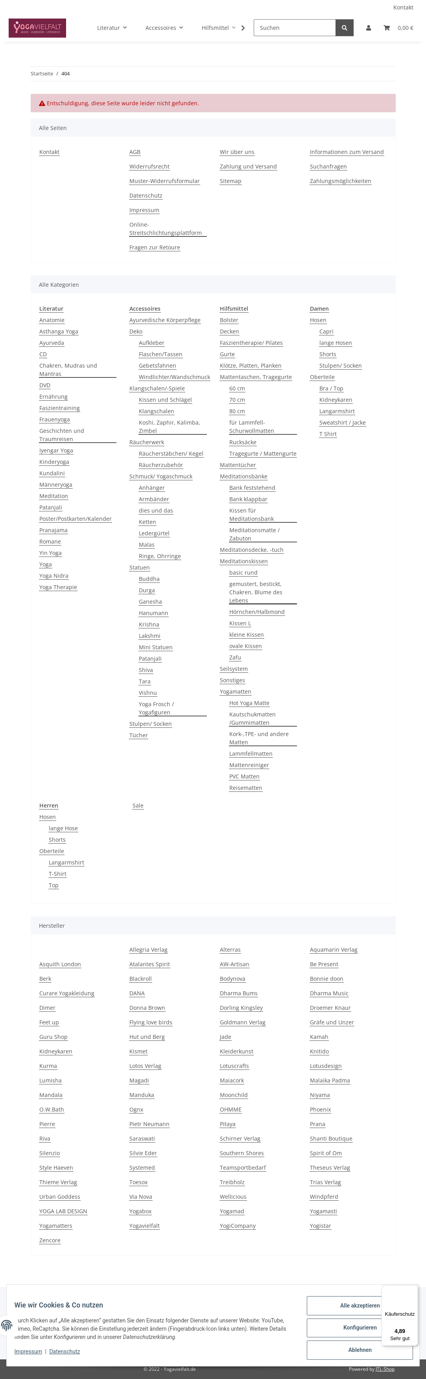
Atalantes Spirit (149, 964)
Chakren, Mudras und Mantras (68, 369)
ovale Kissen (245, 646)
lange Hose (63, 828)
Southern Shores (242, 1153)
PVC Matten (244, 776)
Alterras (230, 949)
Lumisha (50, 1080)
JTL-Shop (385, 1369)
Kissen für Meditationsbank (251, 514)
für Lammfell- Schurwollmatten (251, 426)
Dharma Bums (239, 993)
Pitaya (228, 1124)
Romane (50, 541)
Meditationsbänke (243, 476)
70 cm (237, 399)
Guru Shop (53, 1036)
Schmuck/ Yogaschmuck (160, 476)
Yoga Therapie (58, 587)
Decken (229, 331)
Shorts (327, 354)
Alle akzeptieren (355, 1310)
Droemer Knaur (330, 1007)
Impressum (33, 1355)
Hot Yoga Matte (249, 703)
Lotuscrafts (234, 1066)
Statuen (139, 567)
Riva (44, 1138)
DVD (44, 385)
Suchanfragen (328, 166)
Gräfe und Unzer (332, 1022)
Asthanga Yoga (58, 331)
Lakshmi (149, 635)
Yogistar (320, 1225)
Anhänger (152, 487)
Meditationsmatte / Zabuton (254, 534)
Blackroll (140, 978)
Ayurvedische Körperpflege (165, 320)
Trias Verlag (325, 1182)
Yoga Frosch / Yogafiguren (156, 708)
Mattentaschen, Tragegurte (256, 377)
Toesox (138, 1182)
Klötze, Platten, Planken (251, 365)
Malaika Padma (330, 1080)
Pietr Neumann (149, 1124)
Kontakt (403, 7)
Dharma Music (329, 993)
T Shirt (328, 434)
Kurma (48, 1066)
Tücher (138, 735)
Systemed (142, 1167)
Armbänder (154, 499)
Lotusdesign (326, 1066)
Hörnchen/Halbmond (257, 611)
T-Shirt (57, 873)
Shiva (146, 670)
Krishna (149, 624)
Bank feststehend (252, 487)
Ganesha (150, 601)
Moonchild (234, 1095)
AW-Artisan (234, 964)
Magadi (139, 1080)
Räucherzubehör (161, 465)
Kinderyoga (54, 461)
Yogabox (140, 1211)
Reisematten (245, 787)
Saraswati (142, 1138)
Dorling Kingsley (241, 1007)
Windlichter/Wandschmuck (174, 377)
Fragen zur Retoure (154, 247)
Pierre (47, 1124)
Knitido (319, 1051)
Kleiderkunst (236, 1051)
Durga (147, 590)
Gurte (227, 354)
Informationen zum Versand (347, 152)
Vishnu (148, 692)
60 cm (237, 388)
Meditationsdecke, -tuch (252, 549)
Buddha (149, 578)
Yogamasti (323, 1211)
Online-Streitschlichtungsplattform (165, 228)
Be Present (324, 964)
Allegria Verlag (148, 949)
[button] (368, 27)
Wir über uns (237, 152)
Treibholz (232, 1182)
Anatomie (52, 320)
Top (54, 885)
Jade (225, 1036)
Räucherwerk (146, 442)
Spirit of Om (326, 1153)
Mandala (51, 1095)
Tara (145, 681)
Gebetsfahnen (157, 365)
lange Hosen (335, 342)
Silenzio (49, 1153)
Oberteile (322, 377)
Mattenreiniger (249, 765)
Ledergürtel (154, 533)
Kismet (138, 1051)
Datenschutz (69, 1355)
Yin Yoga (50, 553)
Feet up (49, 1022)
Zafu (235, 657)
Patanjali (50, 507)
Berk (45, 978)
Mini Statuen (156, 647)
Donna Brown (147, 1007)
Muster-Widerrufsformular (164, 181)
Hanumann (153, 613)
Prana (317, 1124)
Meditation (53, 496)
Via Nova (140, 1196)
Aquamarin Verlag (334, 949)
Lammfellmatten (251, 753)
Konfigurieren (355, 1331)
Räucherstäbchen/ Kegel (171, 453)
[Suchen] (295, 27)
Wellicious (233, 1196)
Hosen (318, 320)
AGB (134, 152)
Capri (326, 331)
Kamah (319, 1036)
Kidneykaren (335, 399)
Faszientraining (59, 408)
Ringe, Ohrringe (160, 556)
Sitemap (231, 181)
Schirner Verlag (240, 1138)
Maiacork (232, 1080)
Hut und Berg (147, 1036)
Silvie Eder (143, 1153)
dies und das (156, 510)
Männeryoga (55, 484)
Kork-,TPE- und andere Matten (259, 738)
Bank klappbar (248, 499)
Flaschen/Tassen (161, 354)
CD (43, 354)
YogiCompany (238, 1225)
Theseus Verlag (330, 1167)
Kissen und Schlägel (165, 399)
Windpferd (324, 1196)
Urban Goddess (59, 1196)
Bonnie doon (326, 978)
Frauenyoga (54, 419)
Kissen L (240, 623)
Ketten (147, 522)
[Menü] (413, 1290)
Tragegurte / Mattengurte (263, 453)
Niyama (320, 1095)
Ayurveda (51, 342)
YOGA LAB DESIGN (63, 1211)
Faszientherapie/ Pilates (251, 342)
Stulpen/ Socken (150, 723)
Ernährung (53, 396)
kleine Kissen (246, 634)
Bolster (229, 320)
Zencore (50, 1240)
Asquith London (60, 964)
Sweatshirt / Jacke (342, 422)
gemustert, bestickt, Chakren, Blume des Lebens (255, 592)
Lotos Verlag (145, 1066)
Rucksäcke (242, 442)
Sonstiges (232, 680)
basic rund (243, 572)
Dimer (47, 1007)
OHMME (231, 1109)
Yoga (45, 564)
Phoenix (320, 1109)
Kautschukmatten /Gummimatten (252, 718)
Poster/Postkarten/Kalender (75, 518)
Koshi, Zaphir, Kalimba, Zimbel (169, 426)
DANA (137, 993)
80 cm (237, 411)
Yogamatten (235, 691)
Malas (147, 544)
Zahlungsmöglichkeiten (340, 181)
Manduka (141, 1095)
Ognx (136, 1109)
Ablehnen (355, 1351)
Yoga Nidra (53, 575)
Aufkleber (151, 342)
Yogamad (232, 1211)
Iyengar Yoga (56, 450)
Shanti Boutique (331, 1138)
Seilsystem (234, 668)
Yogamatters (55, 1225)
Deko (135, 331)
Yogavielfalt (144, 1225)
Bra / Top (331, 388)
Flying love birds (150, 1022)
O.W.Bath (51, 1109)
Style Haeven (56, 1167)
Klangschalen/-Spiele (157, 388)
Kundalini (52, 473)
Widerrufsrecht (149, 166)
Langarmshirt (337, 411)
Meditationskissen (244, 561)
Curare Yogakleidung (66, 993)
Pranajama (53, 530)
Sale (138, 805)
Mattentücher (238, 465)
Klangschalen (156, 411)
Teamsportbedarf (243, 1167)
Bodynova (232, 978)
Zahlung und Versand (248, 166)
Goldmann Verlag (243, 1022)
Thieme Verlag (58, 1182)
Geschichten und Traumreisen (61, 435)
